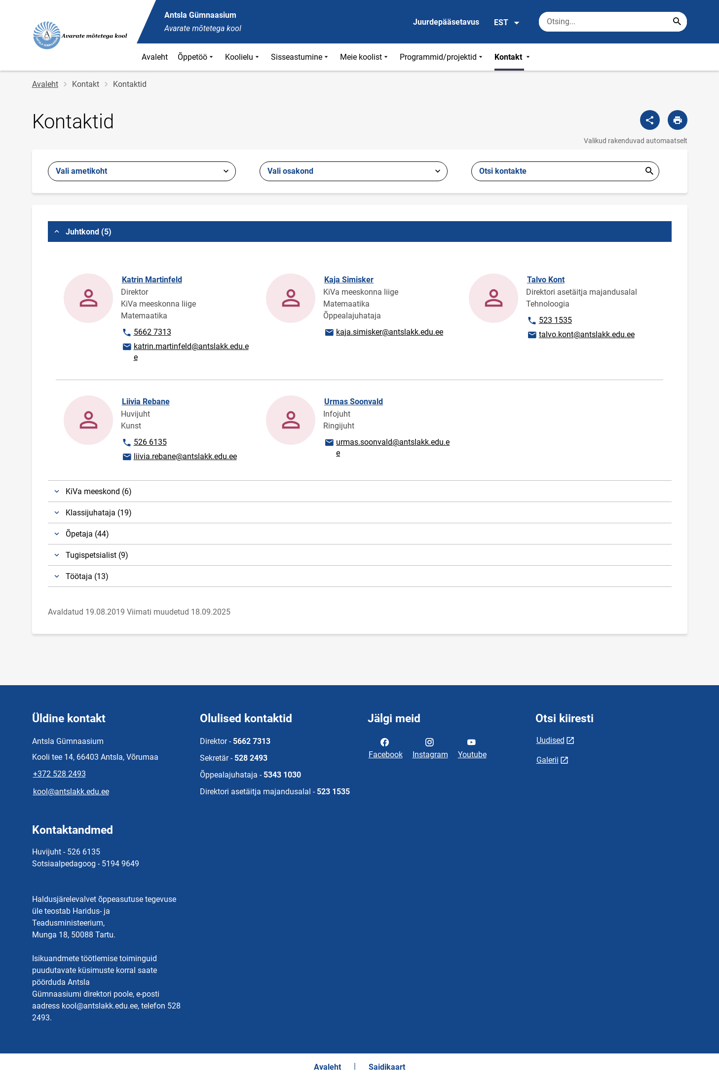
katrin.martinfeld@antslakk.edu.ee (185, 351)
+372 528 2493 (59, 773)
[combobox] (142, 171)
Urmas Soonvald (353, 401)
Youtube (472, 747)
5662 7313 (148, 332)
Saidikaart (387, 1067)
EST (507, 23)
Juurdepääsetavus (446, 22)
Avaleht (155, 57)
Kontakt (513, 57)
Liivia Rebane (146, 401)
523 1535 (554, 320)
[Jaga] (650, 120)
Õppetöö (196, 57)
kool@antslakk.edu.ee (71, 791)
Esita (649, 171)
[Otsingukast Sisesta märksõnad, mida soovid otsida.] (613, 22)
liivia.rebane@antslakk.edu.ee (179, 457)
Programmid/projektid (442, 57)
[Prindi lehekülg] (677, 120)
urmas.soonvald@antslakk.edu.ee (387, 447)
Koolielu (243, 57)
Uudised (550, 740)
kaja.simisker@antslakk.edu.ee (383, 332)
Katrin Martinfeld (152, 279)
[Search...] (677, 21)
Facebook (386, 747)
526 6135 (148, 442)
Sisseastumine (300, 57)
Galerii (547, 760)
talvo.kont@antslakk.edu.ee (581, 335)
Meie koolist (365, 57)
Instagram (430, 747)
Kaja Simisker (349, 279)
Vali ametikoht (81, 171)
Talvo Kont (546, 279)
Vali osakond (290, 171)
